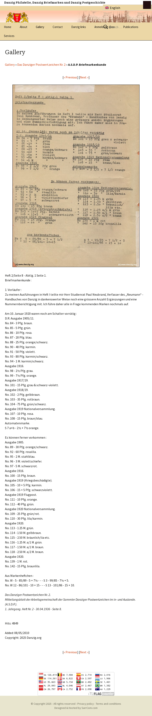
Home (7, 27)
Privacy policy (85, 703)
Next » (84, 77)
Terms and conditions (108, 703)
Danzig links (78, 27)
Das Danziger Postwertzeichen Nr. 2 (41, 65)
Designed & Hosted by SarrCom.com (76, 708)
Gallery (40, 27)
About (23, 27)
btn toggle (147, 5)
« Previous (70, 77)
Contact (58, 27)
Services (9, 36)
